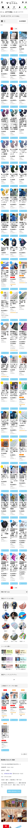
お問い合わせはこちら (14, 791)
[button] (1, 2)
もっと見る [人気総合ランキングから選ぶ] (24, 754)
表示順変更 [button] (22, 21)
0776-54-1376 (8, 773)
